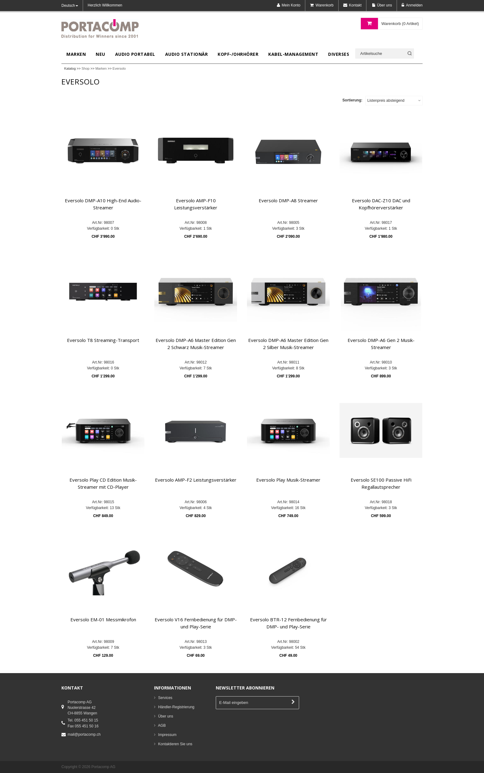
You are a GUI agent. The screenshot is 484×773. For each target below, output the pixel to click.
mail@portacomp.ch (84, 734)
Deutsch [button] (69, 5)
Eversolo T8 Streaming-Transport (103, 340)
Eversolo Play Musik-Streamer (288, 480)
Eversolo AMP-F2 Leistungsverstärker (195, 480)
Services (165, 698)
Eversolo (119, 68)
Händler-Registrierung (176, 707)
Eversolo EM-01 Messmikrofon (103, 619)
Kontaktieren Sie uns (175, 744)
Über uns (165, 716)
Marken (101, 68)
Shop (85, 68)
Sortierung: (352, 100)
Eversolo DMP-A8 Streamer (288, 200)
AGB (162, 725)
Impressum (167, 735)
